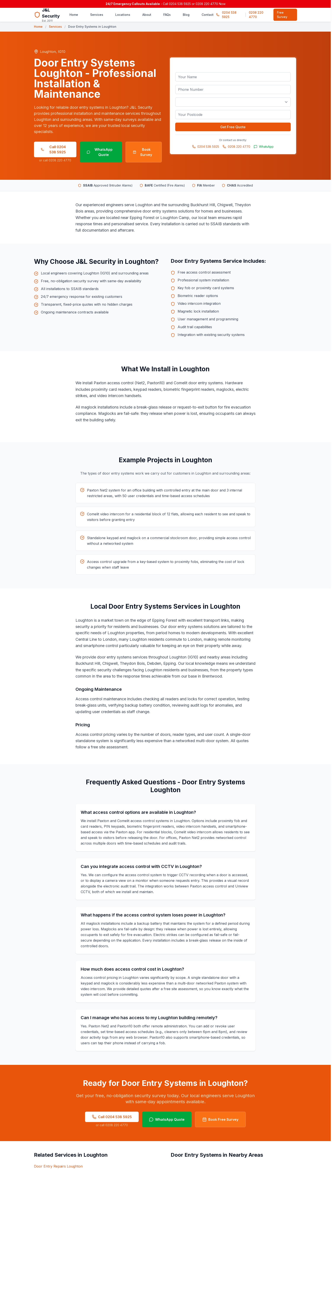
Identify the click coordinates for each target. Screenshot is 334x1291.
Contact (208, 14)
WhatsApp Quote (99, 152)
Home (73, 14)
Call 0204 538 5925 (53, 149)
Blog (186, 14)
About (146, 14)
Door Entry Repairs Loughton (58, 1166)
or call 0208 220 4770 (55, 160)
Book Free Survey (220, 1119)
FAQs (167, 14)
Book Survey (142, 152)
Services (96, 14)
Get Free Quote (233, 127)
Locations (122, 14)
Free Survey (282, 15)
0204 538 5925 (229, 15)
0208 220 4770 (256, 15)
